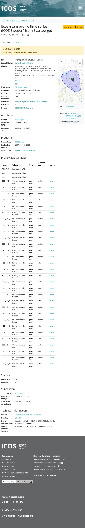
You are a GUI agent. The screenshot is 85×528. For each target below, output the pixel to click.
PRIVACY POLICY (9, 463)
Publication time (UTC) (5, 397)
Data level (5, 105)
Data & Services (14, 21)
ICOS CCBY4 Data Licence (24, 108)
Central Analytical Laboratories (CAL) (49, 469)
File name (5, 90)
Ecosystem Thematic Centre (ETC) (48, 463)
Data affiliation (7, 63)
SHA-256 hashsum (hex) (7, 422)
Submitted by (6, 393)
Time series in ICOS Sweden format (28, 415)
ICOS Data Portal (28, 21)
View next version (21, 87)
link (42, 60)
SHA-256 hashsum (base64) (4, 428)
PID (2, 60)
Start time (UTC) (5, 124)
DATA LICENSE (8, 466)
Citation (4, 66)
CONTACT (7, 459)
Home (4, 21)
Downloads (5, 379)
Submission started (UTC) (6, 403)
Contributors (6, 150)
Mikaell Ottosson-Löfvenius (25, 150)
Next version (6, 87)
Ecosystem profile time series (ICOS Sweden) (31, 102)
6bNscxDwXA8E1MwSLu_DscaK (25, 52)
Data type (5, 102)
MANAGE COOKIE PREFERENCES (15, 473)
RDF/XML (74, 114)
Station (4, 119)
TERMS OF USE (9, 469)
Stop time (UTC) (5, 129)
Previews (4, 382)
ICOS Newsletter (13, 509)
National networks (46, 475)
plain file (18, 418)
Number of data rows (5, 97)
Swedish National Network (24, 63)
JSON (68, 114)
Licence (4, 108)
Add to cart (68, 27)
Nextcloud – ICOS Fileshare (18, 515)
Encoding (4, 418)
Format (4, 415)
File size (4, 93)
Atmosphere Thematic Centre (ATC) (48, 459)
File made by (6, 142)
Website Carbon (23, 482)
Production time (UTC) (5, 146)
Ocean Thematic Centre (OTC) (46, 466)
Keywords (63, 121)
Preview (16, 42)
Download (79, 27)
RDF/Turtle (70, 116)
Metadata (6, 42)
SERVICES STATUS (10, 476)
